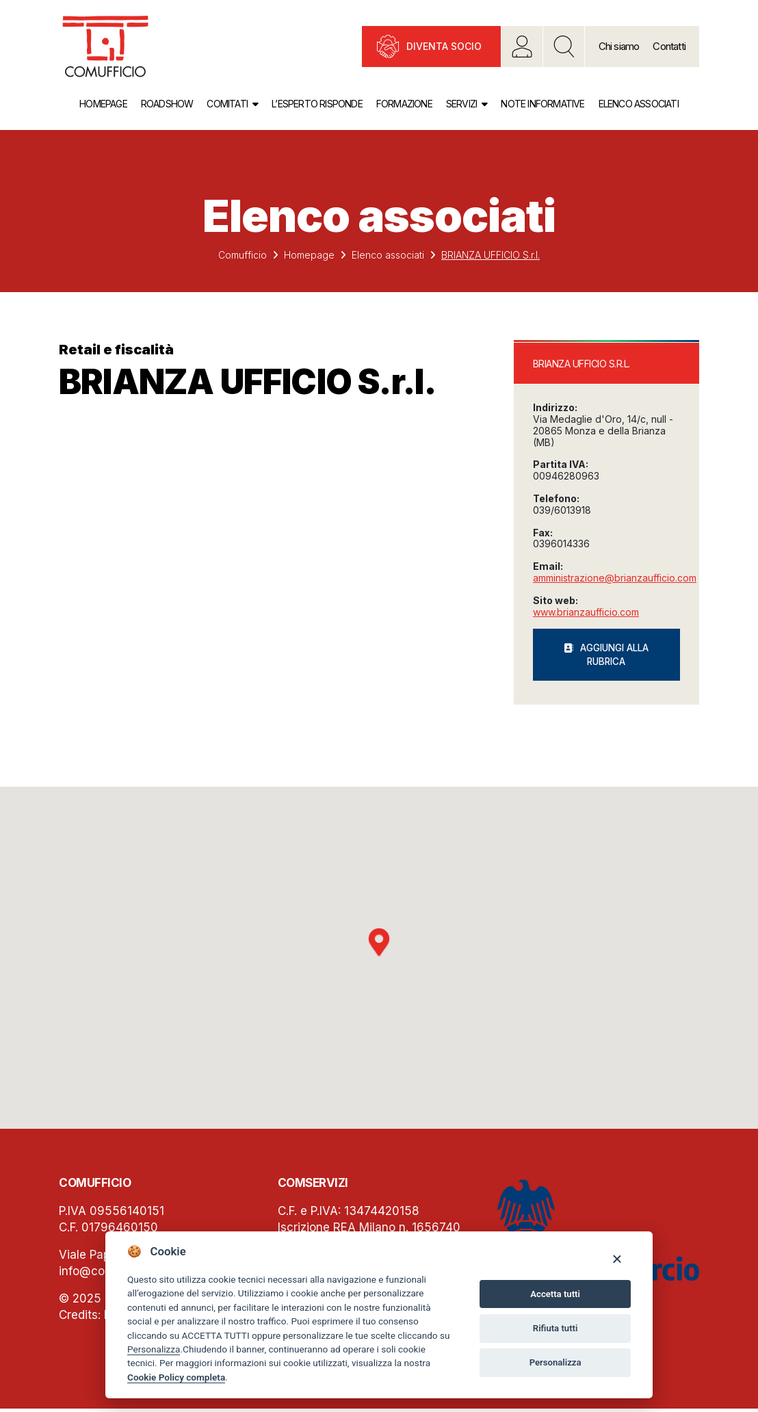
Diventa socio (444, 46)
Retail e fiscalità (121, 349)
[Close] (617, 1258)
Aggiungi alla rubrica (614, 655)
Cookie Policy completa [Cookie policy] (176, 1377)
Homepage (103, 103)
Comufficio (242, 255)
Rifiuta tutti (555, 1328)
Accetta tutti (555, 1294)
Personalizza (153, 1349)
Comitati (227, 103)
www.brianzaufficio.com (586, 612)
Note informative (542, 103)
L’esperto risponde (317, 103)
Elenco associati (639, 103)
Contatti (669, 46)
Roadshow (167, 103)
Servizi (461, 103)
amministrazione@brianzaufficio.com (614, 578)
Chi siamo (619, 46)
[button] (379, 945)
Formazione (404, 103)
